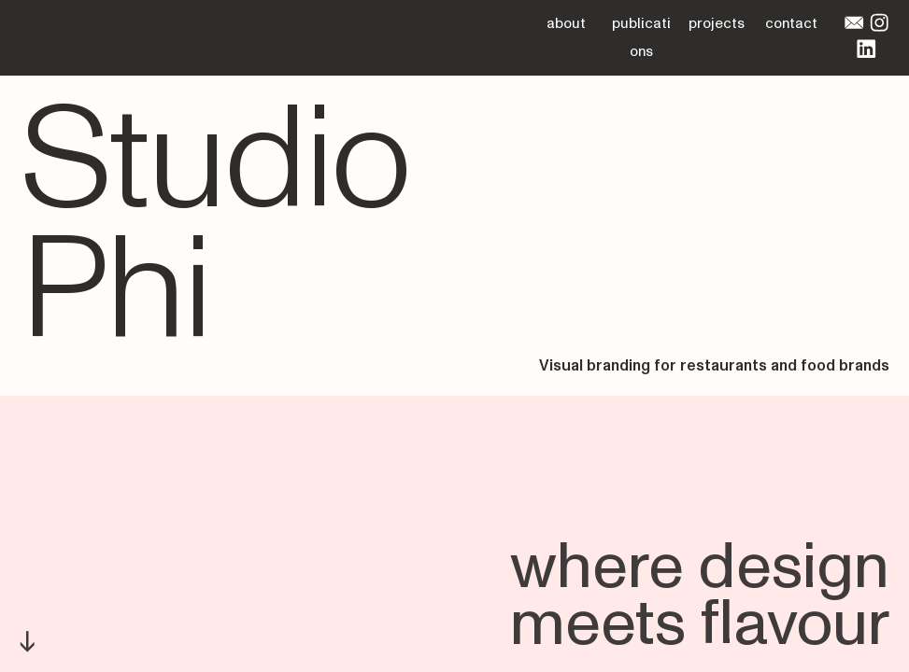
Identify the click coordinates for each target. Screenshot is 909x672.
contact (791, 23)
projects (717, 23)
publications (641, 37)
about (566, 23)
